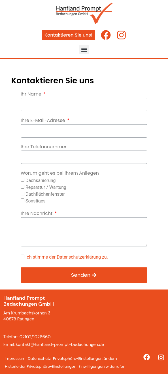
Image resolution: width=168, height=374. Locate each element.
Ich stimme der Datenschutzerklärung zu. (66, 257)
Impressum (15, 358)
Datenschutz (39, 358)
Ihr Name (31, 94)
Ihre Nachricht (37, 214)
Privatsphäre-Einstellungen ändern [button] (85, 358)
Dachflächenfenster (45, 193)
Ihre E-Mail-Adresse (43, 121)
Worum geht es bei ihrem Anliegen (60, 173)
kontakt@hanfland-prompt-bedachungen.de (60, 344)
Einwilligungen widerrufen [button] (101, 366)
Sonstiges (35, 200)
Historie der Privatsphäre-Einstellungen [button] (40, 366)
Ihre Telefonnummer (44, 147)
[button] (84, 49)
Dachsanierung (40, 180)
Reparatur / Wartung (45, 187)
